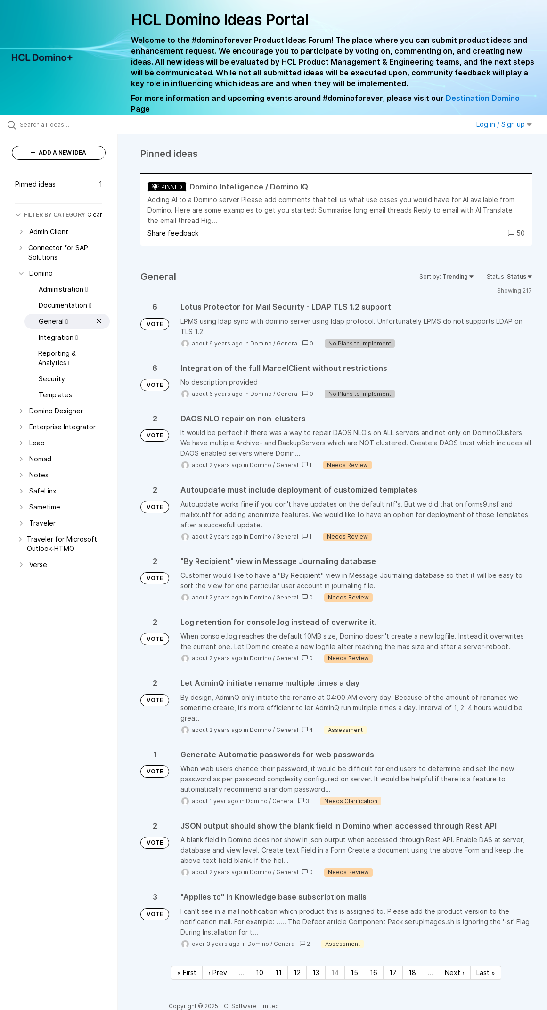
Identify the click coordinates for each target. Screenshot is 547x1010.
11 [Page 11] (278, 973)
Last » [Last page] (485, 973)
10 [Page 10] (259, 973)
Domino (261, 343)
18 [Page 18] (412, 973)
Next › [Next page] (455, 973)
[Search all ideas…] (66, 124)
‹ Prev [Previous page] (217, 973)
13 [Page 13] (315, 973)
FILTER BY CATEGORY (50, 214)
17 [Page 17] (393, 973)
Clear (94, 214)
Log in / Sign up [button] (504, 124)
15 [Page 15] (354, 973)
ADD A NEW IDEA (58, 152)
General (288, 343)
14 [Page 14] (335, 973)
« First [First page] (186, 973)
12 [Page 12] (297, 973)
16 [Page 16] (373, 973)
